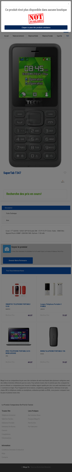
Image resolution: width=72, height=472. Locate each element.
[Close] (68, 4)
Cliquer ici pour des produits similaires (36, 27)
